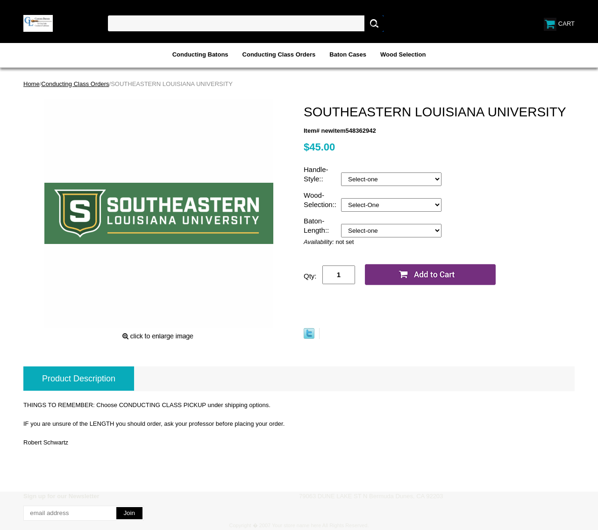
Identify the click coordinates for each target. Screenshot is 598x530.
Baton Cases (347, 54)
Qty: (310, 276)
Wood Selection (403, 54)
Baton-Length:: (317, 225)
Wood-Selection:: (321, 199)
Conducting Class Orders (279, 54)
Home (31, 83)
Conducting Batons (200, 54)
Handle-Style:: (316, 174)
